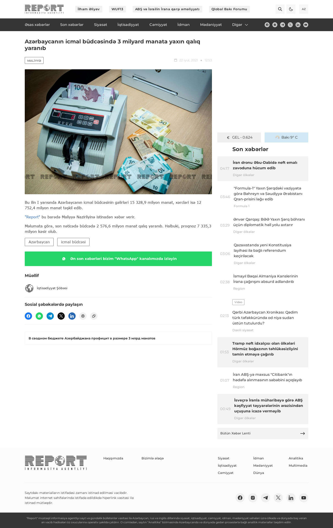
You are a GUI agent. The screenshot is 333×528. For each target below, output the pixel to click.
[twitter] (290, 24)
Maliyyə (34, 60)
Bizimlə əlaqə (153, 458)
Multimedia (298, 465)
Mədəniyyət (263, 465)
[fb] (267, 24)
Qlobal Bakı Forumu (229, 9)
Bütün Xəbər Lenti (262, 433)
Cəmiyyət (226, 473)
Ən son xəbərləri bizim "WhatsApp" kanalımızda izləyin (118, 258)
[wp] (39, 316)
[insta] (274, 24)
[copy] (93, 316)
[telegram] (282, 24)
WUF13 (117, 9)
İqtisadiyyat (227, 465)
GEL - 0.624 (239, 137)
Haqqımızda (113, 458)
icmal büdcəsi (73, 242)
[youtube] (305, 24)
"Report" (32, 217)
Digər (240, 24)
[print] (83, 316)
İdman (258, 458)
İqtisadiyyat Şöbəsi (46, 288)
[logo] (44, 9)
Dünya (258, 473)
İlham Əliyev (89, 9)
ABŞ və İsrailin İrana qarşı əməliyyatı (167, 9)
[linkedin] (298, 24)
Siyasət (223, 458)
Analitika (296, 458)
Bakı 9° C (286, 137)
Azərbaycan (39, 242)
